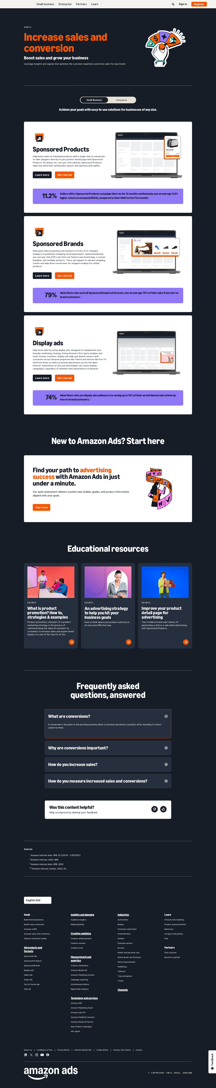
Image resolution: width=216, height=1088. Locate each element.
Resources (168, 929)
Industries (123, 914)
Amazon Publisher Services (82, 1017)
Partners (81, 4)
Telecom (121, 971)
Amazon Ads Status (122, 1050)
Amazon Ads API (78, 1012)
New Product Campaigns (81, 1026)
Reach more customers (34, 924)
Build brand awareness (34, 919)
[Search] (173, 4)
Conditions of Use (44, 1050)
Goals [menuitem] (27, 914)
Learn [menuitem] (167, 914)
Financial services (125, 943)
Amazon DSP (76, 1003)
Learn (94, 4)
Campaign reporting (79, 979)
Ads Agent (75, 1031)
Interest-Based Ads (82, 1050)
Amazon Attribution (79, 965)
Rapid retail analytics (80, 989)
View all (27, 989)
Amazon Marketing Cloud (82, 1008)
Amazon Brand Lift (79, 970)
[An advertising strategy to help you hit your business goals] (108, 605)
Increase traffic (30, 929)
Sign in (183, 4)
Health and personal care (128, 952)
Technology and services (84, 998)
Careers (139, 1050)
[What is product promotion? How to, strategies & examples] (51, 605)
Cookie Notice (102, 1050)
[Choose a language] (37, 900)
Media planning (77, 924)
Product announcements (175, 924)
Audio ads (28, 979)
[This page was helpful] (163, 809)
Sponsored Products (33, 961)
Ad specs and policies (173, 934)
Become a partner (172, 957)
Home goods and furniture (129, 957)
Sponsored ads (30, 956)
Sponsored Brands (32, 965)
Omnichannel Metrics (80, 984)
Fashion (121, 938)
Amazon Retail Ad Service (82, 1022)
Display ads (29, 970)
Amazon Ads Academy (174, 919)
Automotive (123, 919)
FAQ (166, 938)
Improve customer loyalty (35, 938)
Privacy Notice (63, 1050)
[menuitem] (38, 973)
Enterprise (65, 4)
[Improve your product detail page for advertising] (165, 605)
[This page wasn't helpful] (154, 809)
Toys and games (125, 976)
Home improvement (126, 962)
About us (28, 1050)
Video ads (28, 975)
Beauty (121, 924)
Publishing (122, 966)
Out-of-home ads (32, 984)
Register (199, 4)
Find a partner (170, 952)
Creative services (78, 943)
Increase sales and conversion (37, 934)
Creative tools (77, 948)
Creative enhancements (81, 938)
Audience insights (78, 919)
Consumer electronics (127, 929)
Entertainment (124, 934)
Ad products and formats (33, 949)
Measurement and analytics (81, 958)
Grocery (121, 948)
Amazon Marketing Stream (82, 975)
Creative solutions (81, 933)
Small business (45, 4)
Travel (120, 980)
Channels (123, 989)
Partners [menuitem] (169, 947)
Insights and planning (82, 914)
